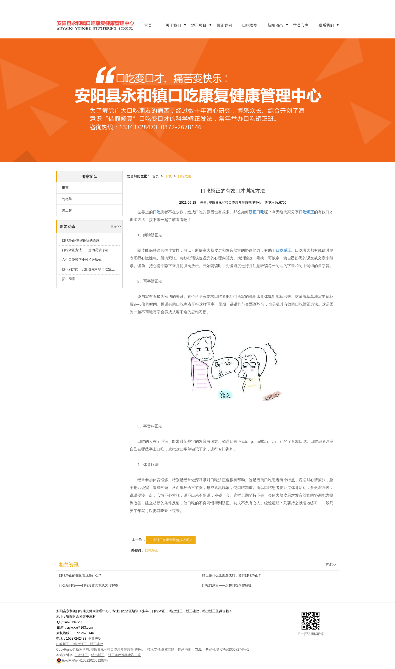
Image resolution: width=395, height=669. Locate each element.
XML (198, 649)
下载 (168, 176)
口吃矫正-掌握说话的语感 (80, 240)
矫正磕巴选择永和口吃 (124, 655)
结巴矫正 (98, 655)
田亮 (65, 188)
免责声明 (94, 638)
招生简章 (68, 279)
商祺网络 (167, 649)
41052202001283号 (82, 660)
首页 (148, 25)
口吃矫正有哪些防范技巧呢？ (170, 540)
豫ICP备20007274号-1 (232, 649)
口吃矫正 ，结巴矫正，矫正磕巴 (79, 644)
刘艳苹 (67, 199)
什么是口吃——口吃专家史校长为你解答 (88, 585)
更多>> (116, 226)
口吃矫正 (151, 550)
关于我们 (173, 25)
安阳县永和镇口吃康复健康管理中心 (117, 649)
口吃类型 (250, 25)
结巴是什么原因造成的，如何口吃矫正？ (231, 575)
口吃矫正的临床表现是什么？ (80, 575)
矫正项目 (199, 25)
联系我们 (326, 25)
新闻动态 (275, 25)
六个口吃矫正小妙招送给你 (81, 260)
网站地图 (184, 649)
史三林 (67, 210)
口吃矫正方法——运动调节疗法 (85, 250)
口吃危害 (184, 176)
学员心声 (300, 25)
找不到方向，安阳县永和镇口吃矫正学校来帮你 (91, 269)
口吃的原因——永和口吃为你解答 (227, 585)
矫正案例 (224, 25)
